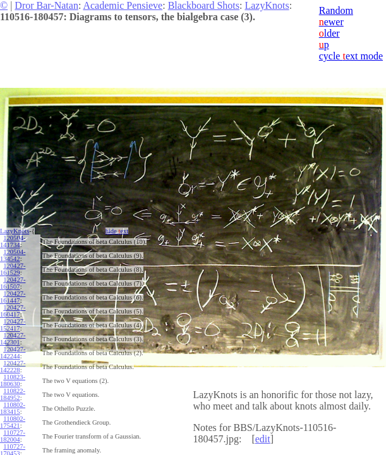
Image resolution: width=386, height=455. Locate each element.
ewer (331, 21)
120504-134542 (12, 255)
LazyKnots (266, 5)
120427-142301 (12, 339)
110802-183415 (12, 408)
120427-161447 (12, 297)
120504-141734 (12, 241)
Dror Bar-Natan (46, 5)
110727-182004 (12, 436)
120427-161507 (12, 283)
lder (329, 33)
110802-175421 (12, 422)
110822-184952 (12, 394)
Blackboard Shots (203, 5)
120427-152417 (12, 325)
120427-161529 (12, 269)
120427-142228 (12, 366)
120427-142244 (12, 353)
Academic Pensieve (122, 5)
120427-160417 (12, 311)
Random (336, 10)
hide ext (117, 231)
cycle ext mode (351, 56)
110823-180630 (12, 380)
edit (262, 439)
